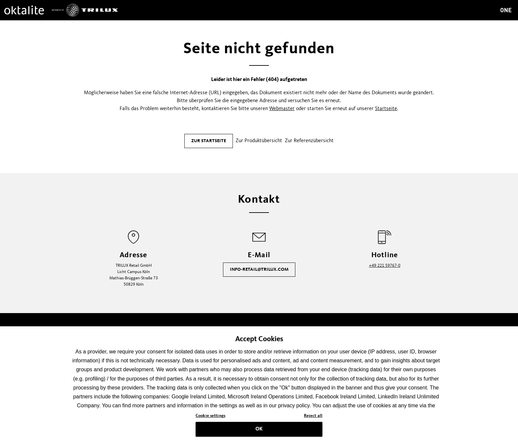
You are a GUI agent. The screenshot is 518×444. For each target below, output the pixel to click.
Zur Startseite (208, 141)
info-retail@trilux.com (259, 269)
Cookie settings (210, 419)
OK (259, 431)
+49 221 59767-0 (384, 265)
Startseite (386, 108)
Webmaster (282, 108)
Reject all (313, 419)
